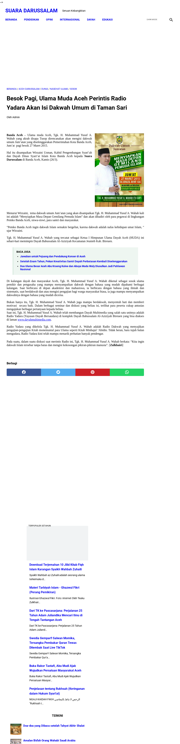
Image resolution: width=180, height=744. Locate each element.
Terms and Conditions (111, 734)
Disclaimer (76, 734)
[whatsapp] (104, 400)
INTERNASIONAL (71, 16)
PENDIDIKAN (32, 16)
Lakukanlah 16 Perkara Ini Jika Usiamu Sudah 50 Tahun (161, 539)
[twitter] (152, 9)
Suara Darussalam (33, 9)
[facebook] (143, 9)
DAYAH (92, 16)
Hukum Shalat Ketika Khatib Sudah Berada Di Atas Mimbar (162, 518)
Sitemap (90, 734)
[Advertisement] (62, 53)
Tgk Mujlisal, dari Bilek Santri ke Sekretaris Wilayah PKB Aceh (161, 560)
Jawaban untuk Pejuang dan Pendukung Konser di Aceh (52, 271)
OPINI (50, 16)
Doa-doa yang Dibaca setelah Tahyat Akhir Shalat (160, 391)
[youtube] (161, 9)
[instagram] (169, 9)
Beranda (12, 16)
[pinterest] (76, 400)
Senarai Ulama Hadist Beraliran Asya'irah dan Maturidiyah (161, 429)
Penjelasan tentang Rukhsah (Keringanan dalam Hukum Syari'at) (149, 350)
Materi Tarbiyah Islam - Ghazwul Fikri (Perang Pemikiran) (149, 213)
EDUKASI (108, 16)
